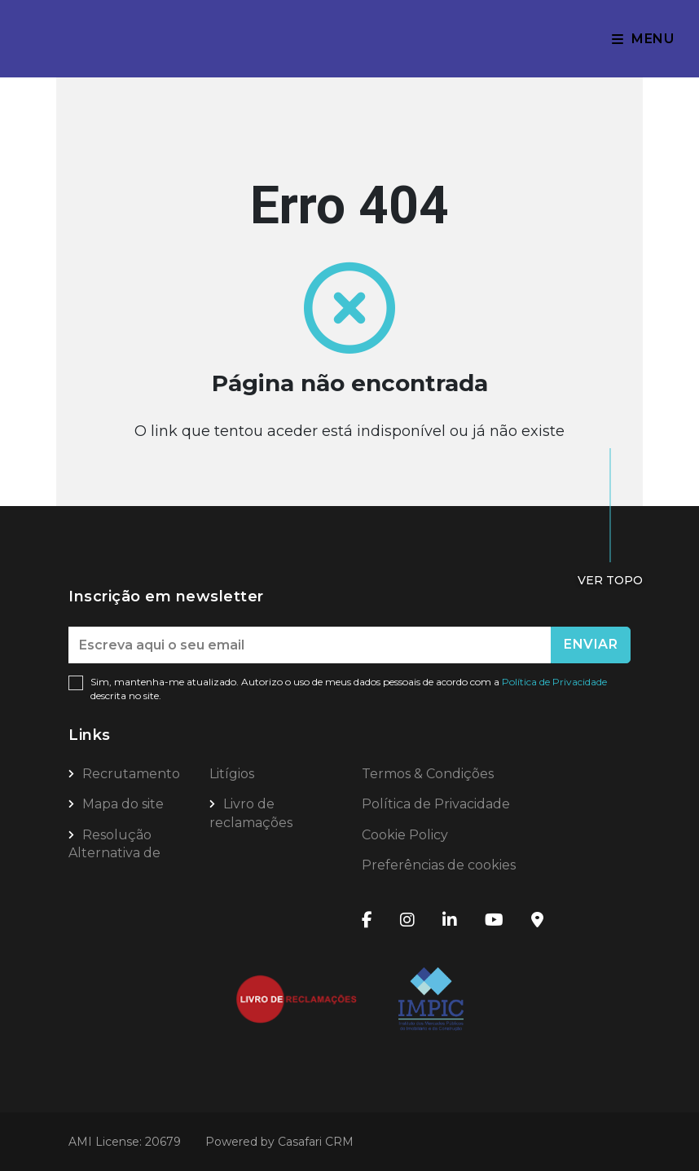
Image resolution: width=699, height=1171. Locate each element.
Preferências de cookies (439, 865)
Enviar (591, 644)
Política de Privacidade (554, 682)
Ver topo (610, 580)
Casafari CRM (316, 1141)
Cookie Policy (405, 835)
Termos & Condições (428, 773)
